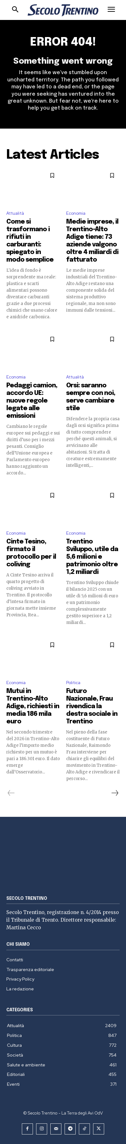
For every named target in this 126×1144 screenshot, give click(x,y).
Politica (73, 682)
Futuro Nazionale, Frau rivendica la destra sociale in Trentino (91, 706)
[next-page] (115, 793)
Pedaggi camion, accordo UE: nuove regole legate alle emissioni (31, 400)
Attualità (15, 213)
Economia (75, 213)
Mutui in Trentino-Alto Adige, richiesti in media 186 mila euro (32, 706)
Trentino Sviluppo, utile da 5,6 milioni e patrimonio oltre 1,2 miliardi (92, 556)
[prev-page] (11, 793)
